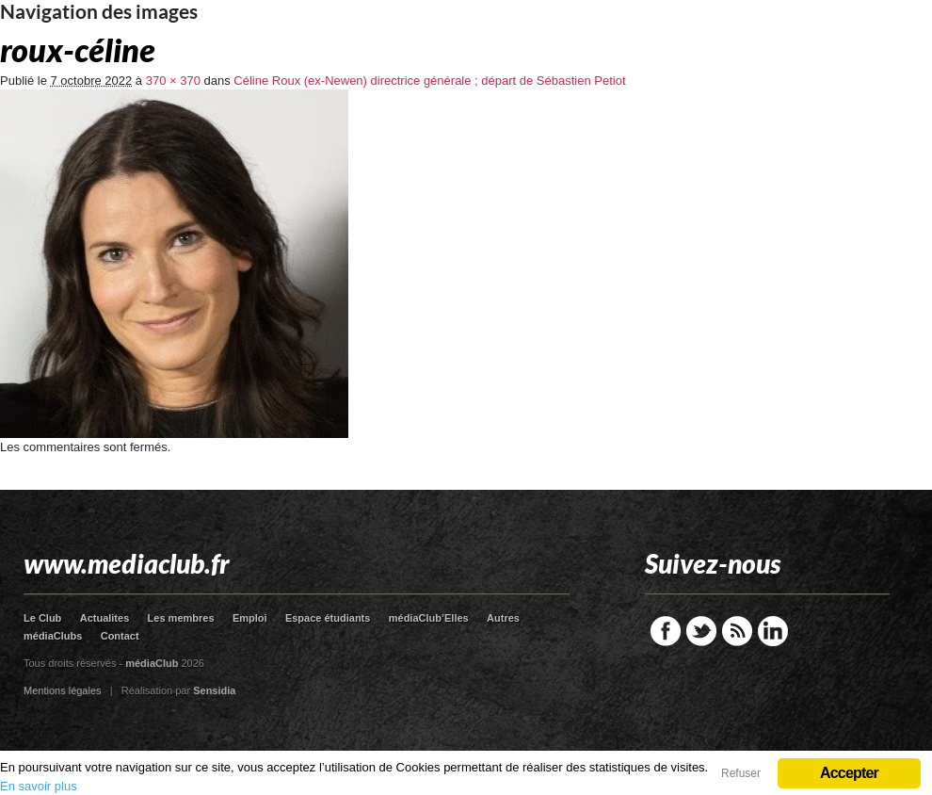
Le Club (42, 618)
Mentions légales (63, 690)
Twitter (701, 631)
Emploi (250, 618)
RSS (737, 631)
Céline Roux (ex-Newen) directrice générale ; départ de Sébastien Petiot (429, 80)
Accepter (849, 773)
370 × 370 (173, 80)
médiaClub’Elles (429, 618)
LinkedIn (773, 631)
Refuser (741, 773)
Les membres (181, 618)
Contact (120, 635)
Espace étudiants (327, 618)
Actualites (105, 618)
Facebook (666, 631)
